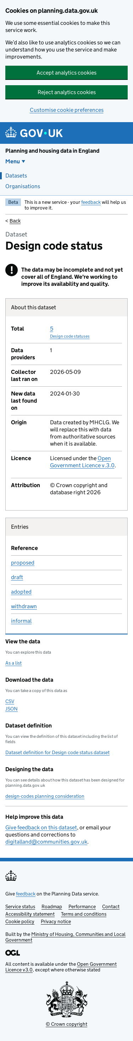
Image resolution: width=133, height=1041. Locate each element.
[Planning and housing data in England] (35, 133)
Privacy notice (56, 921)
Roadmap (51, 906)
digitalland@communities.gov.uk (46, 841)
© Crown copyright (66, 1024)
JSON (11, 708)
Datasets (16, 175)
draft (17, 577)
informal (21, 620)
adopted (21, 591)
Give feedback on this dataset (41, 827)
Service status (20, 906)
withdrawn (24, 606)
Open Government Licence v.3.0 (82, 462)
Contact (111, 906)
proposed (22, 562)
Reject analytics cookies (67, 92)
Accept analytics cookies (66, 72)
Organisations (22, 186)
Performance (82, 906)
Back (15, 221)
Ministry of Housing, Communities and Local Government (65, 937)
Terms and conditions (83, 914)
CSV (9, 701)
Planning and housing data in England (52, 150)
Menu (12, 161)
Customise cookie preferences (67, 110)
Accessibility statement (30, 914)
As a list (13, 663)
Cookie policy (19, 921)
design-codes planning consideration (44, 796)
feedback (91, 202)
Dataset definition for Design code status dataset (57, 752)
